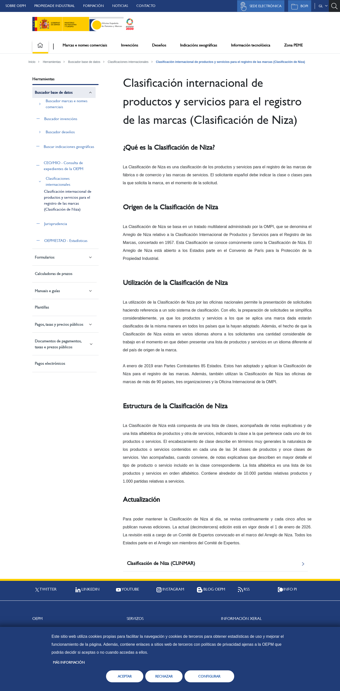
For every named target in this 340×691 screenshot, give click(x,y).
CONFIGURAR (209, 676)
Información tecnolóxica (250, 45)
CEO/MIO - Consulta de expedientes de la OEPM (63, 165)
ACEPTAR (125, 676)
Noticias (120, 6)
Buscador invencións (60, 118)
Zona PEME (293, 45)
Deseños (159, 45)
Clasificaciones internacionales (128, 62)
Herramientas (52, 62)
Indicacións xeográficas (198, 45)
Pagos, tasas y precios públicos (59, 324)
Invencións (129, 45)
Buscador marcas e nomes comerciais (66, 103)
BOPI (298, 6)
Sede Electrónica (259, 6)
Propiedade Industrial (54, 6)
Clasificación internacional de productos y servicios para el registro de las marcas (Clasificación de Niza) (230, 62)
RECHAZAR (164, 676)
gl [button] (323, 6)
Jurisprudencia (55, 223)
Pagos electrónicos (50, 363)
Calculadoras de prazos (53, 273)
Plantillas (42, 307)
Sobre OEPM (15, 6)
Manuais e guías (47, 290)
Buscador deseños (60, 132)
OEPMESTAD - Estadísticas (65, 240)
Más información (69, 662)
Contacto (145, 6)
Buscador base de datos (84, 62)
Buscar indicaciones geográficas (69, 146)
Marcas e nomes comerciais (85, 45)
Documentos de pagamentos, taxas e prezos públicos (58, 344)
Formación (93, 6)
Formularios (44, 257)
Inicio (32, 62)
